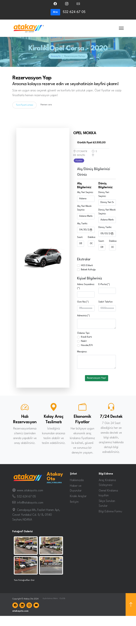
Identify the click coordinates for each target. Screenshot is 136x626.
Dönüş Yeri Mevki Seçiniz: (107, 211)
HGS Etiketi (87, 265)
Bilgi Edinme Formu (110, 512)
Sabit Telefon (105, 302)
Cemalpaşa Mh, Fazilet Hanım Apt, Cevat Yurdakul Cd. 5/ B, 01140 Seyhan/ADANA (36, 515)
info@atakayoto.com (30, 503)
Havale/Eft (87, 346)
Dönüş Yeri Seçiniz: (103, 194)
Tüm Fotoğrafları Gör (24, 581)
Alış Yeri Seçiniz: (85, 192)
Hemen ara (46, 105)
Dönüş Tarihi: (105, 227)
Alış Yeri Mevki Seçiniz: (84, 208)
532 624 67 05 (26, 497)
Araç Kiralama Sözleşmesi (107, 483)
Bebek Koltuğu (88, 270)
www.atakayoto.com (30, 490)
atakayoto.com (20, 611)
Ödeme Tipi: (83, 333)
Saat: (80, 237)
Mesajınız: (82, 352)
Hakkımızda (77, 480)
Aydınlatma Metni (50, 599)
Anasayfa (55, 56)
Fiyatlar (79, 160)
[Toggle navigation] (121, 28)
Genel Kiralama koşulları (108, 493)
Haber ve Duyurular (76, 489)
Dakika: (92, 237)
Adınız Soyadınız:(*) (84, 286)
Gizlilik (62, 599)
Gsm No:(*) (83, 302)
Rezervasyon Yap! (96, 378)
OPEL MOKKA (85, 133)
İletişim (74, 502)
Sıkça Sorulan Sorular (107, 504)
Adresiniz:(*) (83, 316)
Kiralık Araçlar (78, 496)
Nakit (84, 341)
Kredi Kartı (86, 337)
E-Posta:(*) (104, 284)
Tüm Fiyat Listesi (24, 105)
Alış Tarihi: (82, 223)
